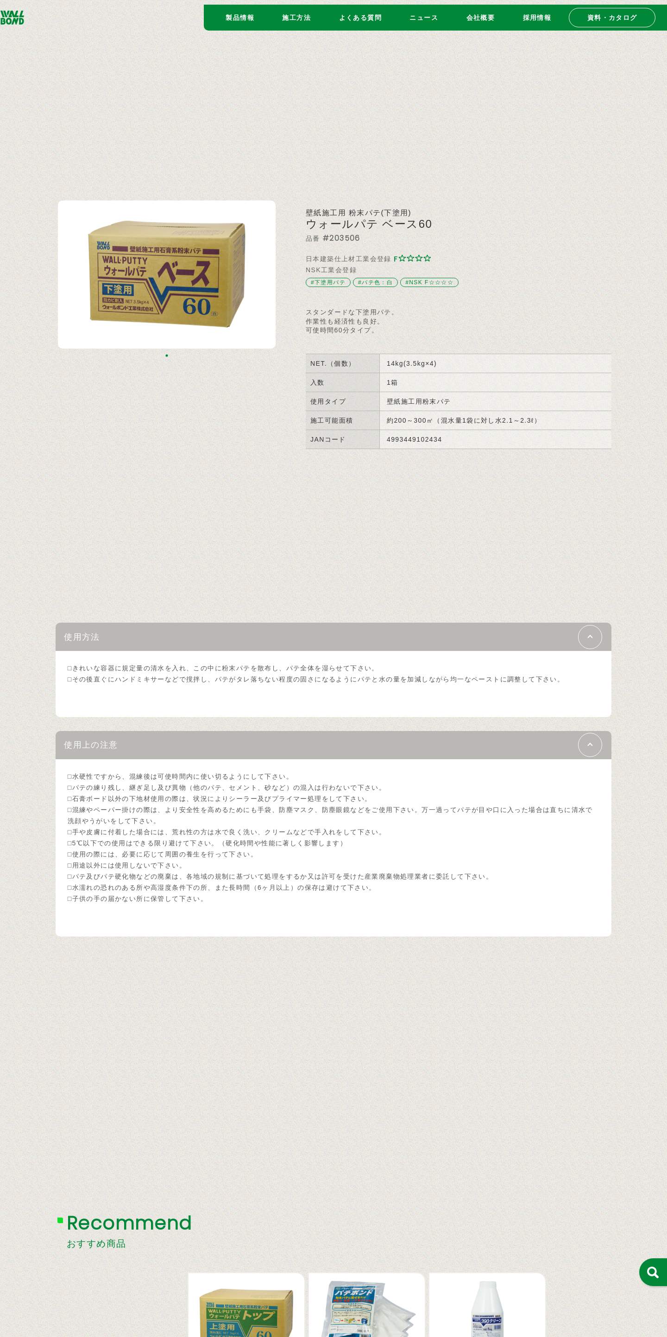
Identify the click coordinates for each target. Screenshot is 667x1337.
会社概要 (480, 13)
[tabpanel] (167, 274)
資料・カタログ (612, 13)
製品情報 (240, 13)
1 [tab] (166, 355)
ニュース (423, 13)
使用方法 (90, 639)
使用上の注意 (102, 752)
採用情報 (537, 13)
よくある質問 (360, 13)
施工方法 (296, 13)
